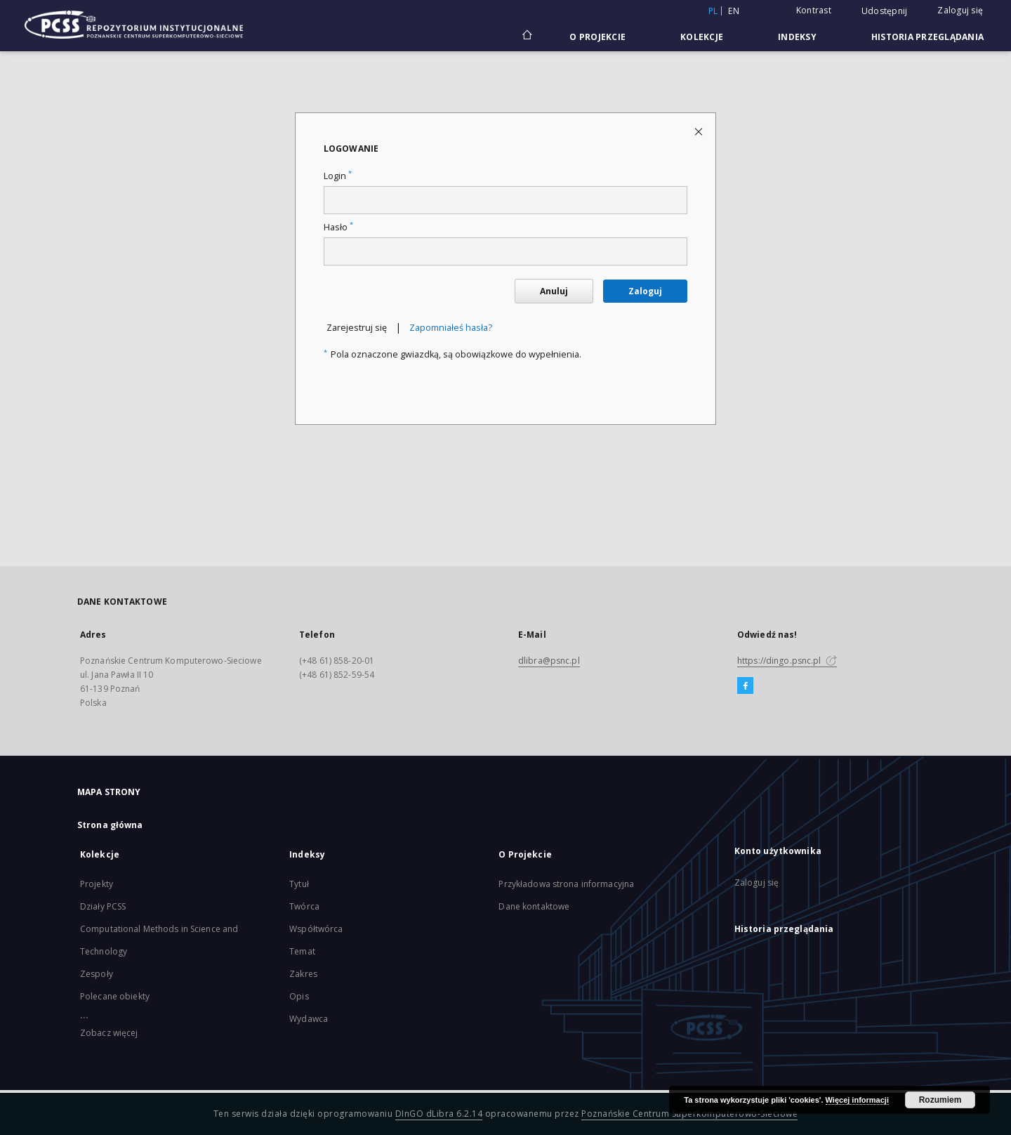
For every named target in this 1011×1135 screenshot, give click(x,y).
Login (338, 176)
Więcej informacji (857, 1100)
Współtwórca (316, 929)
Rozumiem (940, 1100)
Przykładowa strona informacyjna (566, 884)
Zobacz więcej (109, 1033)
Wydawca (308, 1019)
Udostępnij (884, 11)
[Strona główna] (526, 36)
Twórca (304, 906)
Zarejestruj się (356, 328)
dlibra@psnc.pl (549, 661)
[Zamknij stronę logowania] (699, 131)
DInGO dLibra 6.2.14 (439, 1114)
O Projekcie (597, 37)
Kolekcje (701, 37)
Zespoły (96, 974)
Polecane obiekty (115, 996)
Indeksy (797, 37)
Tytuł (299, 884)
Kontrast (813, 10)
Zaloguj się (960, 10)
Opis (298, 996)
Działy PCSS (103, 906)
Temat (302, 951)
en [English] (733, 10)
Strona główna (110, 825)
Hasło (338, 227)
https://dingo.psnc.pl (787, 661)
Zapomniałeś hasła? (450, 328)
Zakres (303, 974)
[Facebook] (745, 686)
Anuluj (554, 291)
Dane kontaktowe (533, 906)
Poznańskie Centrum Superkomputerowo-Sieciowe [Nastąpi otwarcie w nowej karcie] (689, 1114)
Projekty (96, 884)
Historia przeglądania (927, 37)
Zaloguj (645, 291)
